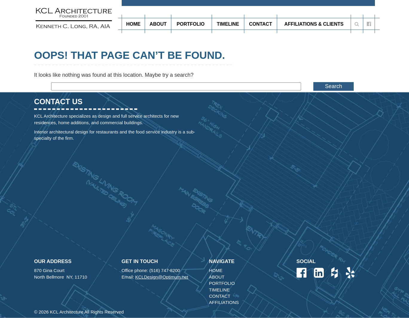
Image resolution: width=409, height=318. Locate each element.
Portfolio (191, 24)
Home (133, 24)
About (158, 24)
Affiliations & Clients (314, 24)
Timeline (228, 24)
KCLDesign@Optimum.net (161, 276)
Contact (260, 24)
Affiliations (224, 302)
